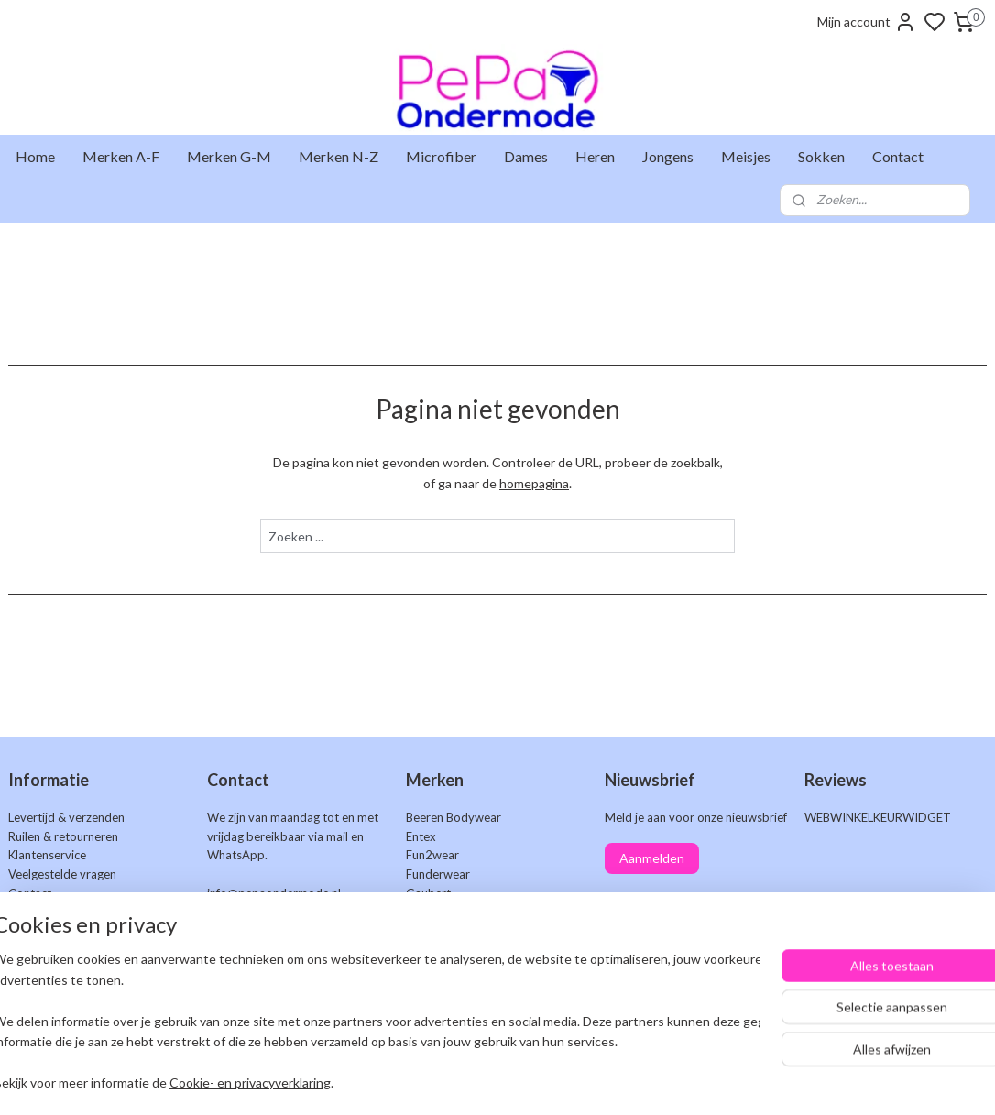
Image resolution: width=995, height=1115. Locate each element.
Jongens (668, 156)
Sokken (821, 156)
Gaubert (428, 893)
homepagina (534, 482)
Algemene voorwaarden (72, 950)
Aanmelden (651, 858)
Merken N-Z (338, 156)
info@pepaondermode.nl (274, 893)
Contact (898, 156)
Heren (595, 156)
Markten (31, 912)
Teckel (423, 969)
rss (596, 1082)
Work (421, 1007)
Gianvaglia (434, 912)
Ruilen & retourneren (63, 836)
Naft (417, 950)
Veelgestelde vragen (62, 874)
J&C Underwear (448, 931)
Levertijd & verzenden (66, 817)
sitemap (563, 1082)
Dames (526, 156)
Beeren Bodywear (453, 817)
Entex (421, 836)
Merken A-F (120, 156)
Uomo (422, 988)
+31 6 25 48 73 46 (318, 912)
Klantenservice (47, 854)
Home (35, 156)
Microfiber (441, 156)
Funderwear (438, 874)
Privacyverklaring (54, 969)
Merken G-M (229, 156)
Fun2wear (432, 854)
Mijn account (866, 22)
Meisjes (746, 156)
